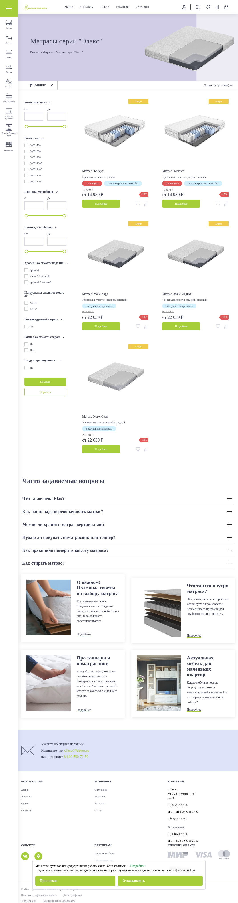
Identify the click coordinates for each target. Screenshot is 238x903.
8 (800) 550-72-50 (178, 834)
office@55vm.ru (76, 750)
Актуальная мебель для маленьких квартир (200, 666)
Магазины (142, 7)
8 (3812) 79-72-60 (178, 805)
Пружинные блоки (104, 853)
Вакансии (99, 803)
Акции (68, 7)
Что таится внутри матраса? (208, 588)
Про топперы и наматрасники (93, 660)
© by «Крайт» (29, 900)
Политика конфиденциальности (39, 895)
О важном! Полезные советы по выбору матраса (98, 587)
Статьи (98, 810)
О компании (101, 789)
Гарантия (122, 7)
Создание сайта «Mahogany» (59, 900)
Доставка (86, 7)
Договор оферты (72, 895)
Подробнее (137, 866)
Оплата (105, 7)
